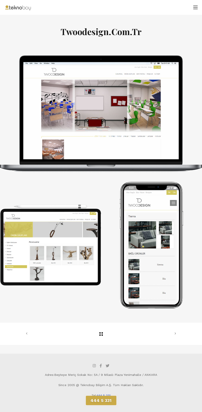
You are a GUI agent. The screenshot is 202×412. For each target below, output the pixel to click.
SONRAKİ (174, 333)
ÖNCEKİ (27, 333)
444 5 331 (104, 395)
